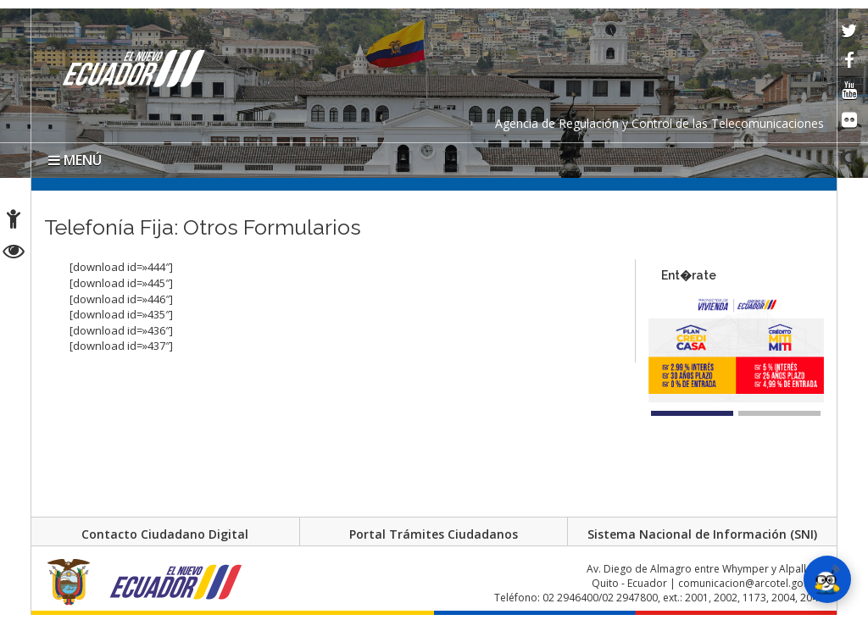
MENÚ (75, 160)
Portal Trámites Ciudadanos (433, 534)
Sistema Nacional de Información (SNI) (702, 534)
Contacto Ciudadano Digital (164, 534)
